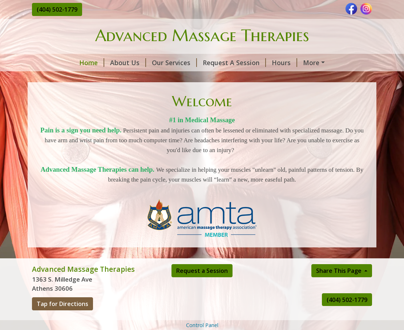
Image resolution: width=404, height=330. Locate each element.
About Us (87, 62)
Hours (243, 62)
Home (50, 62)
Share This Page (339, 286)
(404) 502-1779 (57, 9)
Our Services (132, 62)
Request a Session (202, 286)
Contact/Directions (294, 62)
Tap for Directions (62, 319)
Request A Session (193, 62)
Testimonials (131, 77)
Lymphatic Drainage (72, 77)
